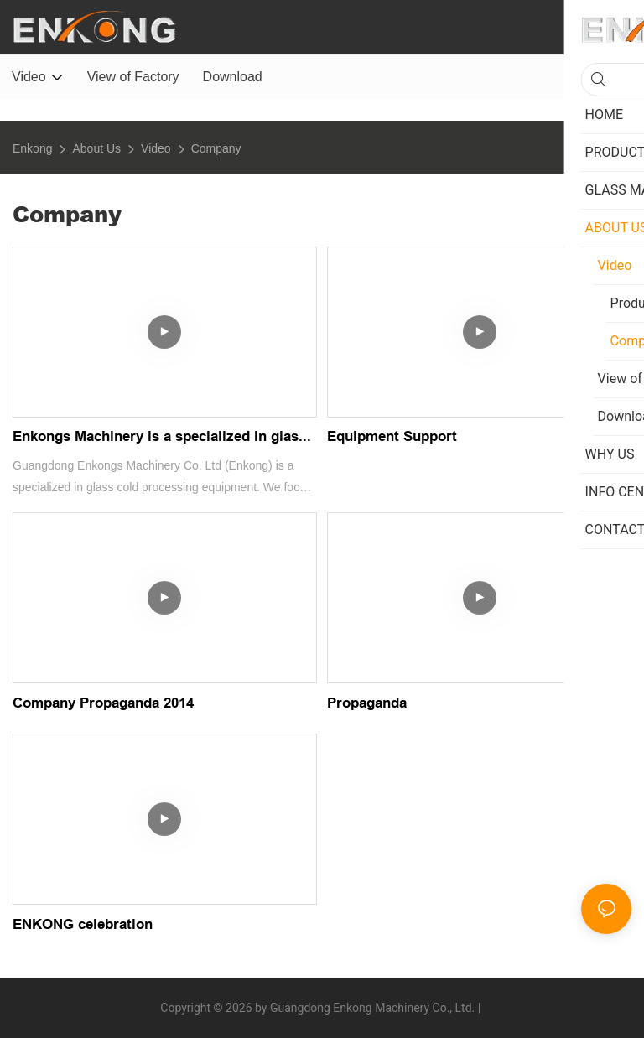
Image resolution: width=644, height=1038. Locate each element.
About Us (96, 148)
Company (216, 148)
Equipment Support (392, 436)
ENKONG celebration (83, 924)
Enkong (32, 148)
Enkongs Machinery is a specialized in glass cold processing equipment (159, 439)
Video (156, 148)
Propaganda (367, 703)
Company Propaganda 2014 (103, 703)
